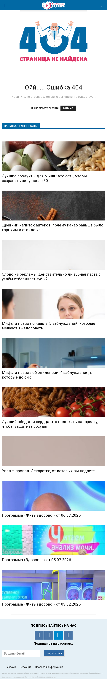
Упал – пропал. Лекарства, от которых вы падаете (48, 471)
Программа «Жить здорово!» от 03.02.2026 (41, 604)
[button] (102, 5)
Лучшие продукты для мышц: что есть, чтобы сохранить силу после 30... (44, 178)
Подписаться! (54, 653)
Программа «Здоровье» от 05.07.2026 (36, 560)
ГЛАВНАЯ (68, 108)
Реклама (11, 667)
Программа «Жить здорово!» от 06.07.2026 (41, 515)
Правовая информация (49, 667)
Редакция (25, 667)
